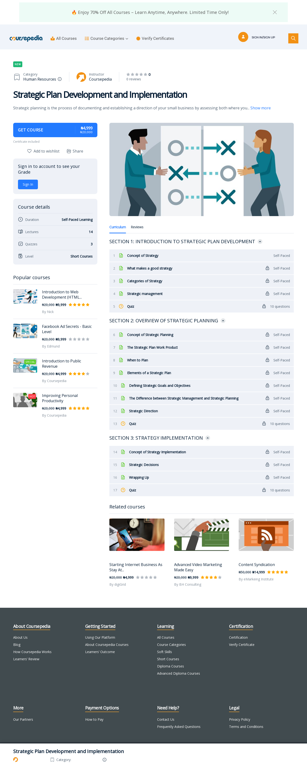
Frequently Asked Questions (179, 720)
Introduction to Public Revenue (61, 363)
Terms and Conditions (246, 720)
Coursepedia (100, 79)
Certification (238, 631)
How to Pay (94, 713)
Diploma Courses (170, 660)
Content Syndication (257, 558)
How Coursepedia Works (32, 645)
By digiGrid (117, 578)
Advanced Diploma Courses (178, 667)
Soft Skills (164, 645)
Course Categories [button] (106, 38)
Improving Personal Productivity (60, 398)
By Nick (48, 311)
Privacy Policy (239, 713)
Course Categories (171, 638)
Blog (16, 638)
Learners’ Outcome (100, 645)
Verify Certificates (155, 38)
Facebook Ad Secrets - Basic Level (67, 329)
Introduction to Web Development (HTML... (62, 294)
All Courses (64, 38)
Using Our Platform (100, 631)
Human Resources (39, 79)
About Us (20, 631)
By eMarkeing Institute (256, 573)
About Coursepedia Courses (107, 638)
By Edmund (51, 346)
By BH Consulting (187, 578)
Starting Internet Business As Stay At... (135, 561)
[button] (275, 12)
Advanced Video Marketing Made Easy (198, 561)
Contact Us (165, 713)
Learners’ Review (26, 652)
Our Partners (23, 713)
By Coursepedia (54, 380)
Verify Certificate (241, 638)
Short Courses (168, 652)
